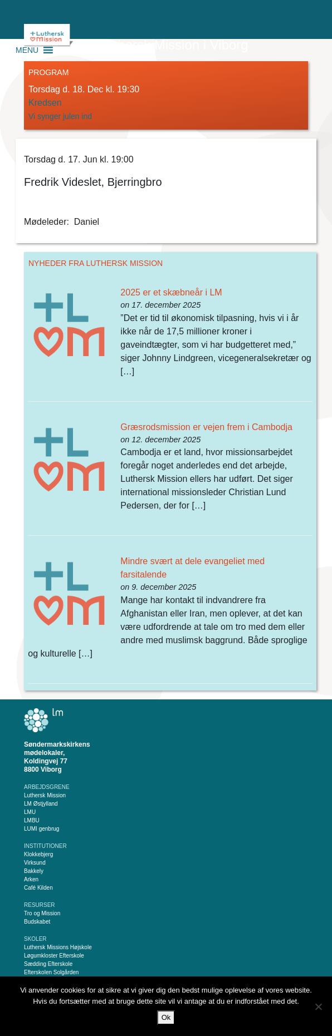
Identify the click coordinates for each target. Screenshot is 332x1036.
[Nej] (318, 1006)
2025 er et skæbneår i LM (171, 292)
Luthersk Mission (45, 795)
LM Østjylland (41, 804)
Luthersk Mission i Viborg (173, 44)
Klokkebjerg (38, 854)
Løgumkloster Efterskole (54, 956)
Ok (166, 1017)
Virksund (35, 863)
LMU (30, 812)
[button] (27, 50)
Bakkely (33, 871)
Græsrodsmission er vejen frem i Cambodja (206, 427)
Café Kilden (38, 888)
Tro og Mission (42, 913)
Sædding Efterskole (48, 964)
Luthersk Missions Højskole (58, 947)
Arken (31, 879)
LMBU (32, 820)
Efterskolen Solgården (51, 972)
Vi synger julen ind (61, 116)
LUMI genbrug (41, 829)
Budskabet (37, 922)
